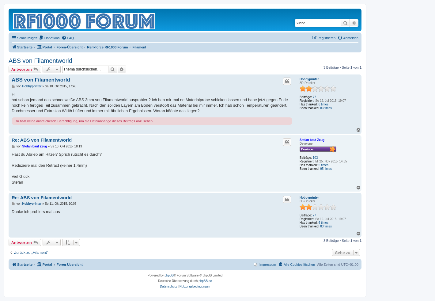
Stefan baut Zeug (312, 140)
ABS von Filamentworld (40, 60)
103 (315, 157)
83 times (326, 108)
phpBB (169, 275)
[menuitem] (49, 38)
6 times (323, 104)
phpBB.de (205, 281)
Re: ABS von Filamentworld (42, 140)
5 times (323, 165)
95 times (326, 168)
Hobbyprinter (309, 79)
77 (314, 97)
